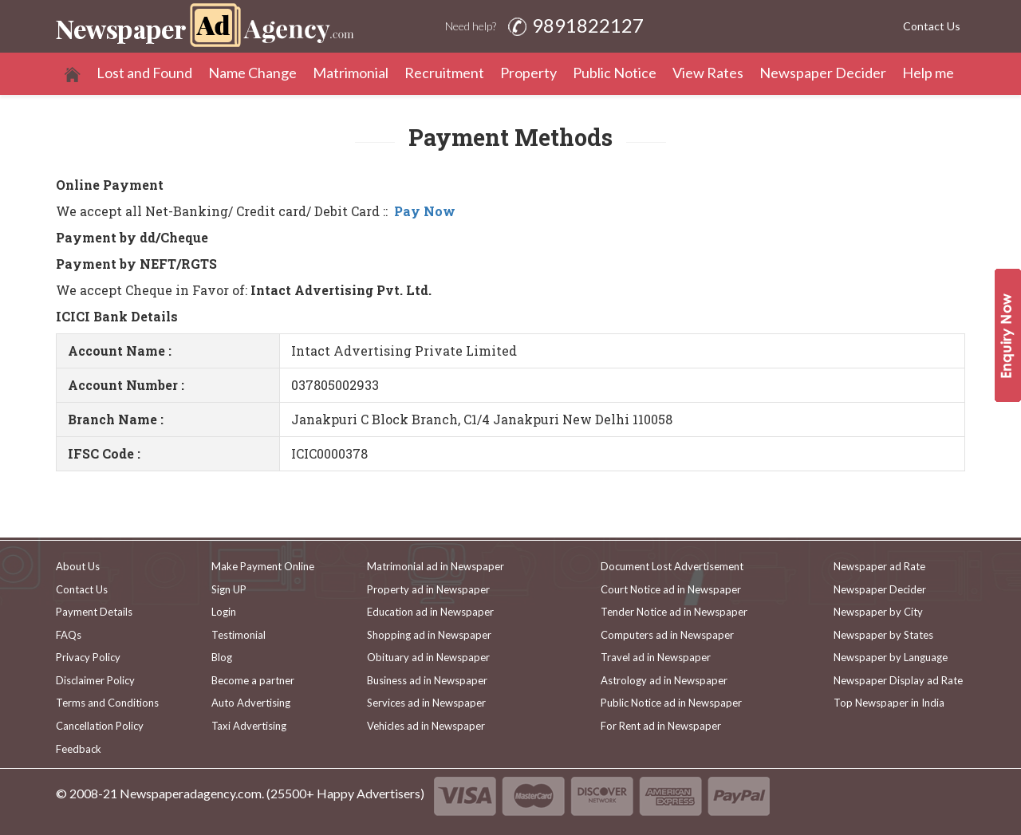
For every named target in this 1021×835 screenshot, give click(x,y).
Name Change (252, 72)
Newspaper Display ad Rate (898, 680)
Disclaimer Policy (95, 680)
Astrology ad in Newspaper (664, 680)
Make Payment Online (262, 566)
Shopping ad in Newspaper (429, 634)
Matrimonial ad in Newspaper (435, 566)
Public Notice (614, 72)
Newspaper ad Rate (879, 566)
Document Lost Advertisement (672, 566)
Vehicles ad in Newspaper (426, 725)
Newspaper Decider (822, 72)
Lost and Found (144, 72)
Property (528, 72)
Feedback (78, 748)
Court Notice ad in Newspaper (671, 589)
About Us (78, 566)
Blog (221, 657)
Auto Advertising (250, 702)
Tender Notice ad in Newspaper (674, 611)
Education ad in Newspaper (430, 611)
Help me (928, 72)
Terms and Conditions (107, 702)
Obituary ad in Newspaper (428, 657)
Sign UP (228, 589)
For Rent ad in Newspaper (661, 725)
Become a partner (252, 680)
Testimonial (238, 634)
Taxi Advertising (248, 725)
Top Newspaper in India (889, 702)
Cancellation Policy (100, 725)
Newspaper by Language (891, 657)
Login (223, 611)
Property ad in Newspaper (428, 589)
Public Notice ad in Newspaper (671, 702)
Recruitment (444, 72)
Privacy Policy (88, 657)
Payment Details (94, 611)
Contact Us (931, 26)
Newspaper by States (883, 634)
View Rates (707, 72)
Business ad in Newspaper (427, 680)
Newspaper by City (878, 611)
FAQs (68, 634)
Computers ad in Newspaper (667, 634)
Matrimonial (350, 72)
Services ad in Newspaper (426, 702)
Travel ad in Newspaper (656, 657)
